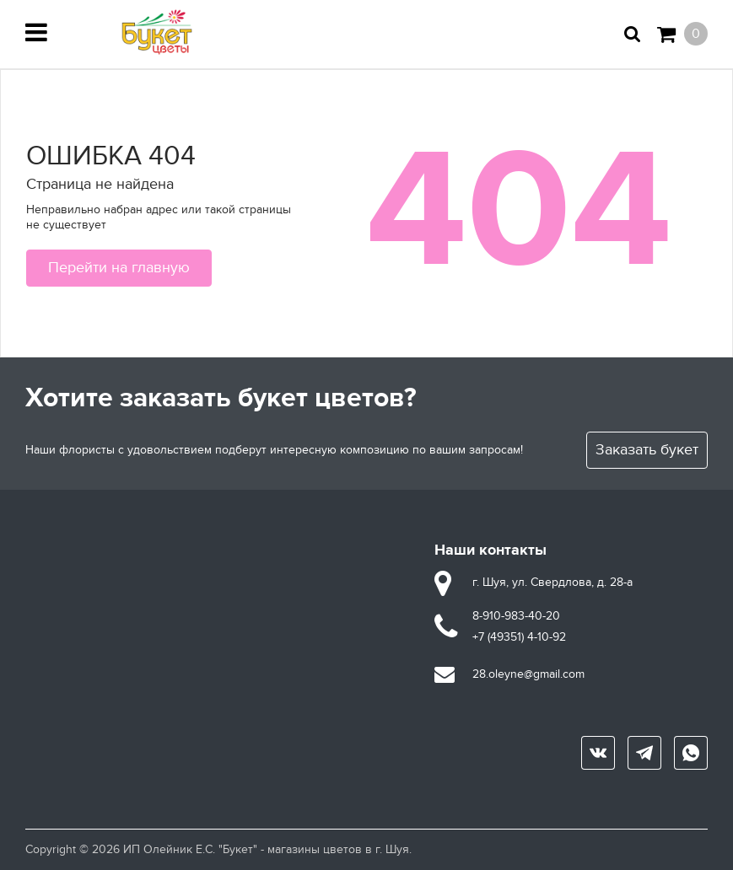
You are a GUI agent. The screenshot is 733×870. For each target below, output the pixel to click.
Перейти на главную (119, 268)
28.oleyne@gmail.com (528, 674)
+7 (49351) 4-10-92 (519, 637)
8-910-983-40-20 (516, 616)
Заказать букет (647, 450)
